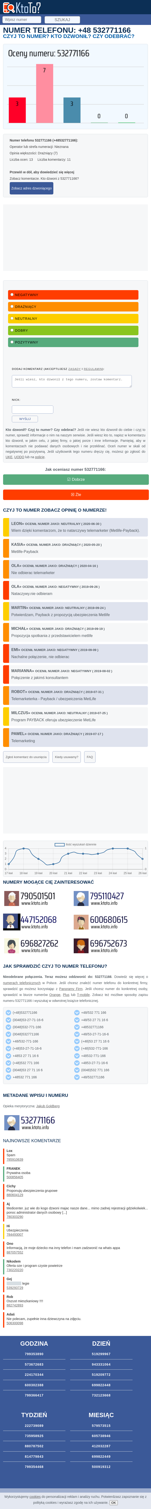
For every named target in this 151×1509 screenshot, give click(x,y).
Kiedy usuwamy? (66, 758)
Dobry (19, 330)
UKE (9, 458)
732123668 (101, 1397)
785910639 (15, 1161)
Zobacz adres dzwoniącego (31, 188)
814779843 (34, 1458)
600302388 (34, 1386)
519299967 (101, 1355)
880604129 (15, 1196)
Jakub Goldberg (48, 1107)
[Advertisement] (75, 237)
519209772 (101, 1376)
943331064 (101, 1366)
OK (113, 1502)
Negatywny (24, 295)
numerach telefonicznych (22, 984)
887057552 (15, 1254)
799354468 (34, 1468)
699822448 (101, 1386)
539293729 (15, 1289)
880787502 (34, 1447)
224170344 (34, 1376)
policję (40, 458)
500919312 (101, 1468)
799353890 (34, 1355)
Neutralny (23, 319)
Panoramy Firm (71, 990)
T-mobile (83, 996)
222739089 (34, 1427)
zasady (74, 368)
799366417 (34, 1397)
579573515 (101, 1427)
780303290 (15, 1218)
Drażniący (23, 307)
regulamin (93, 368)
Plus (66, 996)
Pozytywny (24, 342)
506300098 (15, 1324)
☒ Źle (76, 496)
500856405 (15, 1178)
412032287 (101, 1447)
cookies (35, 1497)
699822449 (101, 1458)
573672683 (34, 1366)
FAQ (90, 758)
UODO (19, 458)
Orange (54, 996)
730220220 (15, 1271)
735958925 (34, 1437)
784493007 (15, 1236)
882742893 (15, 1307)
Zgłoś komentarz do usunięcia (26, 758)
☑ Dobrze (76, 481)
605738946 (101, 1437)
